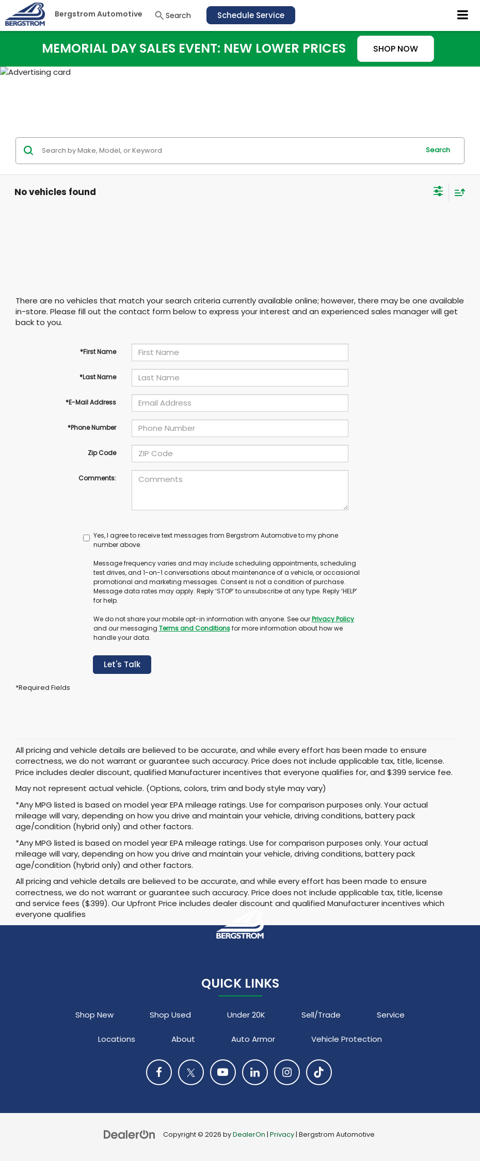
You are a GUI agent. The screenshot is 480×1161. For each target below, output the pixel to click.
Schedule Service (250, 15)
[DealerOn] (129, 1133)
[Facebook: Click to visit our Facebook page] (159, 1072)
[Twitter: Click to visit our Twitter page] (191, 1072)
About (183, 1039)
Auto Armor (253, 1039)
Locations (116, 1039)
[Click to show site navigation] (463, 15)
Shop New (94, 1014)
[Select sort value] (457, 192)
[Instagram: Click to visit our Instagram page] (287, 1072)
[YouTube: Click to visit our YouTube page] (223, 1072)
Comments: (97, 478)
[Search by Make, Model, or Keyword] (229, 150)
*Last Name (97, 377)
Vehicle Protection (346, 1039)
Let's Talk (122, 664)
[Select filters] (438, 192)
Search (438, 150)
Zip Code (102, 452)
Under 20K (246, 1014)
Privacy (282, 1134)
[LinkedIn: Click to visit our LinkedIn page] (255, 1072)
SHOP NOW (395, 49)
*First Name (98, 351)
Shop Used (170, 1014)
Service (391, 1014)
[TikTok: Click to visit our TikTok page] (319, 1072)
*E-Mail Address (91, 402)
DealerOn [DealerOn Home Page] (249, 1134)
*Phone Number (92, 427)
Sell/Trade (321, 1014)
